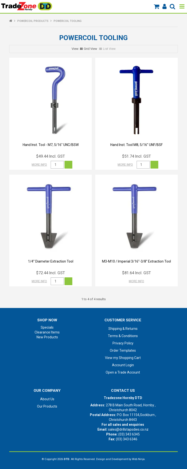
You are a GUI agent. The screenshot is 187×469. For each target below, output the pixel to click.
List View (109, 49)
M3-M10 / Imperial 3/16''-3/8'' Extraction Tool (136, 261)
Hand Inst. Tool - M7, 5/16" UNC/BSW (51, 145)
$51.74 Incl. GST (136, 156)
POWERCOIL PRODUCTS (32, 21)
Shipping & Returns (123, 329)
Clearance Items (47, 332)
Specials (47, 327)
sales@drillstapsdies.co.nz (128, 429)
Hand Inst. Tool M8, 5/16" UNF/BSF (136, 145)
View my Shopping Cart (123, 358)
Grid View (90, 49)
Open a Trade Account (123, 372)
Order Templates (123, 350)
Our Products (47, 406)
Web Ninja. (138, 459)
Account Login (123, 365)
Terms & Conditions (123, 336)
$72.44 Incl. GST (50, 272)
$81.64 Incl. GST (136, 272)
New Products (47, 337)
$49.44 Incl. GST (50, 156)
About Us (47, 399)
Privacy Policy (122, 343)
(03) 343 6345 (129, 434)
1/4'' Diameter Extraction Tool (50, 261)
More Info (39, 164)
